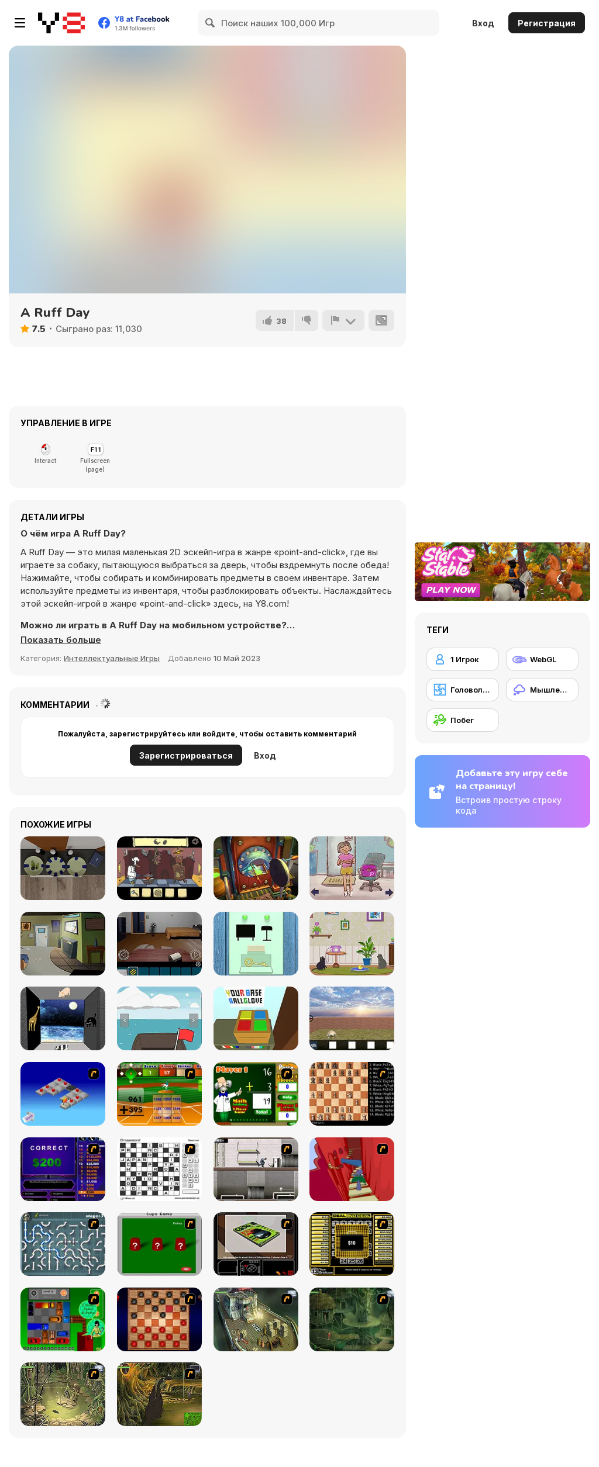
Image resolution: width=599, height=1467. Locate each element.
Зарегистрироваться (186, 755)
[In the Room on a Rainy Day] (256, 943)
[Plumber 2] (62, 1244)
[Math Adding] (256, 1094)
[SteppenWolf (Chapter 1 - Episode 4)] (159, 1394)
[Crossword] (159, 1169)
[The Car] (256, 1244)
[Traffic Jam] (62, 1319)
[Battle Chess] (351, 1094)
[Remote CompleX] (159, 943)
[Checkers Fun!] (159, 1319)
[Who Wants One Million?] (62, 1169)
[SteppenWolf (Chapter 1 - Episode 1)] (256, 1319)
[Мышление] (542, 689)
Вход (483, 23)
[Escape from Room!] (256, 1018)
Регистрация (547, 23)
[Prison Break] (256, 1169)
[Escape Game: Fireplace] (62, 868)
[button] (60, 640)
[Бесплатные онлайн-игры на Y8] (61, 22)
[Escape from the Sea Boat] (159, 1018)
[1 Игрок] (462, 659)
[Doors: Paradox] (256, 868)
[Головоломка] (462, 689)
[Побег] (462, 720)
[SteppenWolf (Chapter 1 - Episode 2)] (351, 1319)
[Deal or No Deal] (351, 1244)
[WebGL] (542, 659)
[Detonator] (62, 1094)
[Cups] (159, 1244)
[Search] (210, 23)
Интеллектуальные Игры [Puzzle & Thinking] (112, 658)
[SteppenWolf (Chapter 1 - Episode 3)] (62, 1394)
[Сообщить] (343, 320)
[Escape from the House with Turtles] (351, 1018)
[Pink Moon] (62, 1018)
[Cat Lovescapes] (351, 943)
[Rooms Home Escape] (62, 943)
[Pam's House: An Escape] (351, 868)
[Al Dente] (159, 868)
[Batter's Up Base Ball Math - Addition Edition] (159, 1094)
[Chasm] (351, 1169)
